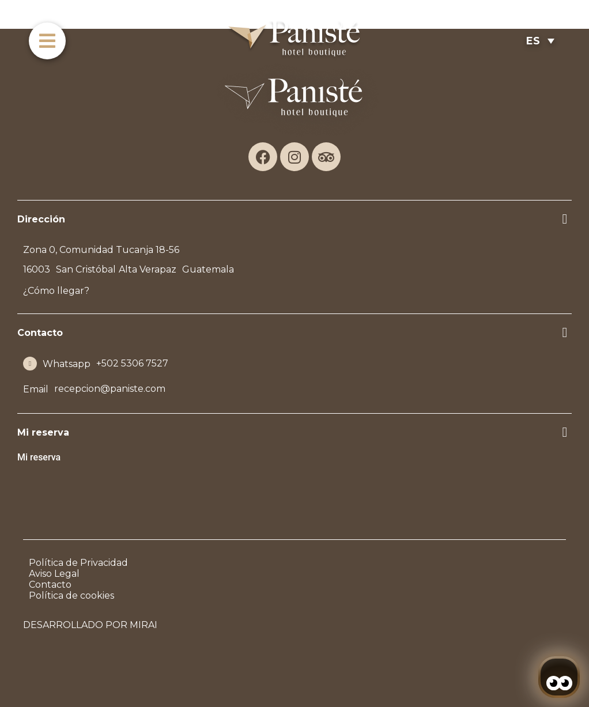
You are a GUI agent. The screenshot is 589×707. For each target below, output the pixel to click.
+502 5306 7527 (132, 363)
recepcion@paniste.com (109, 388)
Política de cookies (71, 595)
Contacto (50, 584)
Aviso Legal (54, 573)
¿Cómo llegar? (56, 290)
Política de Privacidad (78, 562)
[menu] (47, 40)
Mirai (143, 624)
